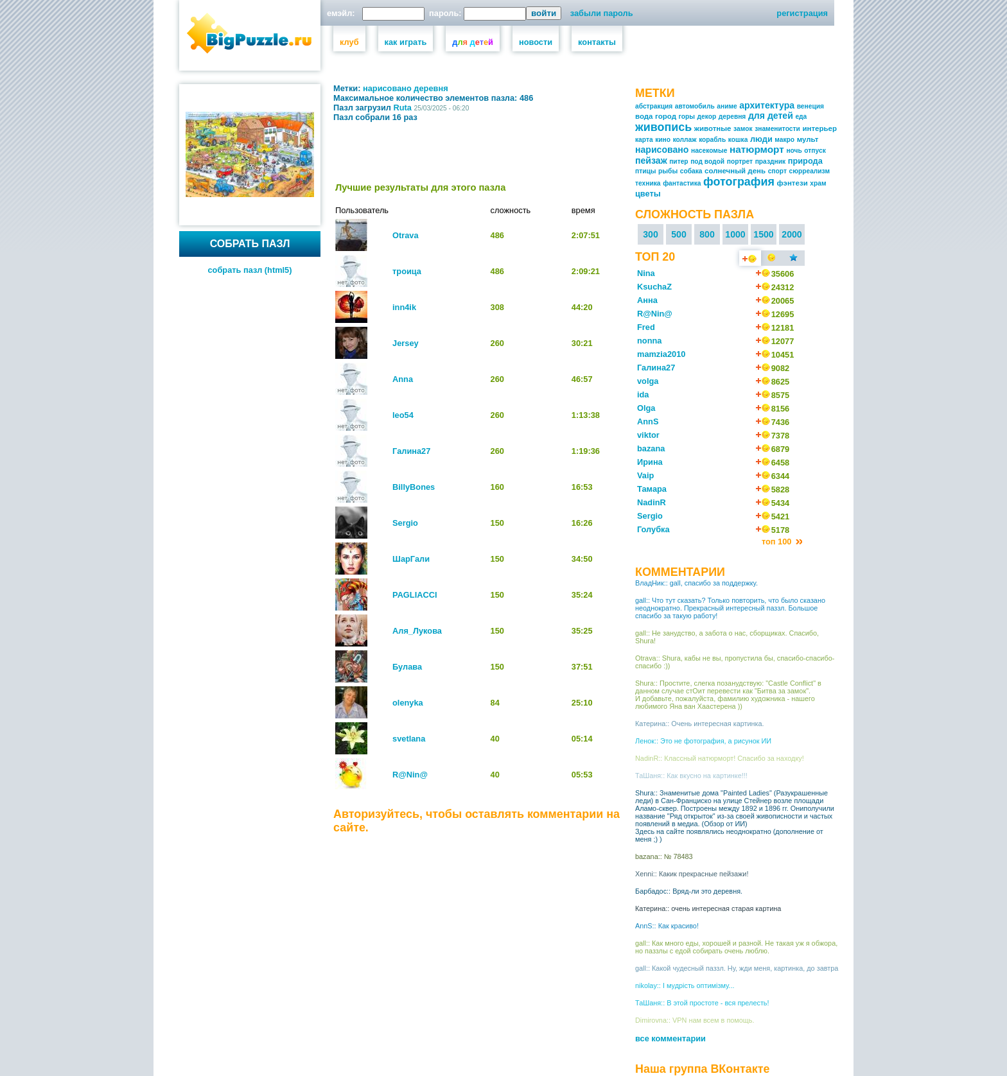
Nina (646, 273)
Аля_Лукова (417, 631)
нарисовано (387, 88)
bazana (651, 448)
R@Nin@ (410, 774)
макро (784, 139)
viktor (648, 435)
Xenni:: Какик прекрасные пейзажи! (691, 874)
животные (712, 128)
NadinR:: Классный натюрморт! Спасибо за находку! (719, 758)
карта (644, 139)
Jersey (405, 343)
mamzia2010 (661, 354)
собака (691, 171)
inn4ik (404, 307)
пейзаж (651, 160)
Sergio (405, 523)
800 (707, 234)
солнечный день (735, 171)
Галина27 (411, 451)
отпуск (814, 150)
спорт (777, 171)
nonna (649, 340)
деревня (431, 88)
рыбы (668, 171)
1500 (763, 234)
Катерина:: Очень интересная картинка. (699, 723)
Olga (646, 408)
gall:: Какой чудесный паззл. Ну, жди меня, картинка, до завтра (736, 968)
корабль (712, 139)
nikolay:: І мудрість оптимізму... (684, 985)
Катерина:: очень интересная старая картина (708, 908)
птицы (645, 171)
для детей (770, 115)
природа (805, 161)
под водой (707, 161)
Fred (646, 327)
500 (679, 234)
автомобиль (695, 106)
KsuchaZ (654, 286)
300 (650, 234)
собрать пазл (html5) (250, 270)
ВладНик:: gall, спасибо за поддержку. (696, 583)
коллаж (685, 139)
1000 (735, 234)
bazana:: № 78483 (664, 856)
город (665, 116)
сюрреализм (809, 171)
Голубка (653, 529)
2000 (791, 234)
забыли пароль (601, 13)
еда (801, 116)
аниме (727, 106)
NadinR (651, 502)
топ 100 (778, 541)
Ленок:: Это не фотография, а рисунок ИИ (703, 741)
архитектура (766, 105)
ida (643, 394)
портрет (740, 161)
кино (662, 139)
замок (742, 128)
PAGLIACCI (414, 595)
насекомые (709, 150)
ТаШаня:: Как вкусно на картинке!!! (691, 775)
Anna (402, 379)
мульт (808, 139)
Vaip (645, 475)
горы (687, 116)
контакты (597, 42)
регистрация (802, 13)
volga (647, 381)
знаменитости (777, 128)
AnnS (647, 421)
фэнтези (791, 183)
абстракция (653, 106)
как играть (406, 42)
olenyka (407, 702)
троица (406, 271)
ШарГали (411, 559)
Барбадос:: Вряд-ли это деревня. (688, 891)
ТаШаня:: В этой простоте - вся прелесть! (702, 1003)
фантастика (682, 183)
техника (648, 183)
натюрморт (757, 149)
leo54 (403, 415)
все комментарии (670, 1038)
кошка (738, 139)
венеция (810, 106)
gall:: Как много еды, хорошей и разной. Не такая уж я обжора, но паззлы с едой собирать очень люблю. (736, 947)
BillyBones (413, 487)
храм (818, 183)
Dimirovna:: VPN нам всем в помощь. (694, 1020)
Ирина (650, 462)
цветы (648, 193)
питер (678, 161)
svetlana (408, 738)
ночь (793, 150)
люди (761, 139)
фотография (739, 181)
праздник (770, 161)
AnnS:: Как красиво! (667, 926)
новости (535, 42)
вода (644, 116)
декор (707, 116)
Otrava (405, 235)
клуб (349, 42)
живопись (663, 127)
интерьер (819, 128)
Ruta (403, 107)
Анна (647, 300)
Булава (407, 667)
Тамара (652, 489)
